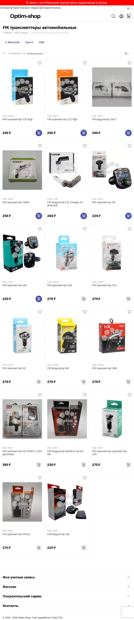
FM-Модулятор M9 (58, 368)
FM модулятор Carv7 (104, 119)
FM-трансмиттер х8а (15, 285)
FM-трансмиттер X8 (103, 202)
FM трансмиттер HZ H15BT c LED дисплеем (22, 453)
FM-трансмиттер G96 (104, 368)
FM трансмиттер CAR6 (16, 202)
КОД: (5, 116)
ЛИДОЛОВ (57, 617)
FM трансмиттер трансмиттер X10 (109, 453)
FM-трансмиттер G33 (59, 285)
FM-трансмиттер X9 (14, 368)
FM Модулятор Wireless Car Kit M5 (65, 453)
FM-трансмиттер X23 (104, 285)
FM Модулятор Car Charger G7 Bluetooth (65, 204)
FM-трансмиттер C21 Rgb (62, 119)
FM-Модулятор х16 (58, 534)
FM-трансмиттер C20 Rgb (17, 119)
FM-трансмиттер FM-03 (16, 534)
